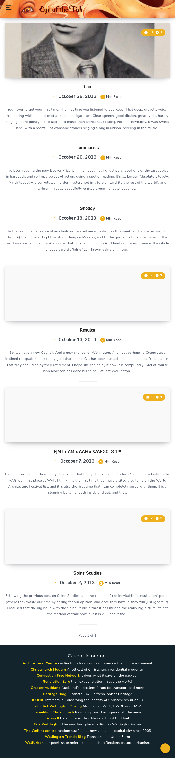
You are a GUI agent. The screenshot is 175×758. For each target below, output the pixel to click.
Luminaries (87, 147)
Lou (87, 87)
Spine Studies (87, 573)
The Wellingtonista (40, 730)
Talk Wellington (47, 724)
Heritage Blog (54, 694)
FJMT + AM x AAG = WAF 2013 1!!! (87, 451)
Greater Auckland (46, 687)
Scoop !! (52, 718)
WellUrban (34, 743)
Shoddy (87, 208)
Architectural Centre (40, 663)
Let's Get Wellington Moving (57, 706)
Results (87, 330)
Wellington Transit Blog (65, 736)
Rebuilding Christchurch (53, 712)
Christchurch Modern (48, 669)
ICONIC (38, 700)
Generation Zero (56, 681)
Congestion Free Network (58, 675)
